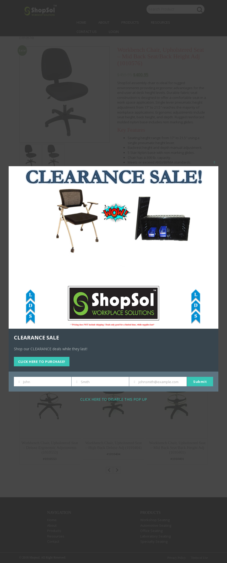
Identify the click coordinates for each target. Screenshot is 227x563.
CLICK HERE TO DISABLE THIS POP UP (113, 399)
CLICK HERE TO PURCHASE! (41, 361)
